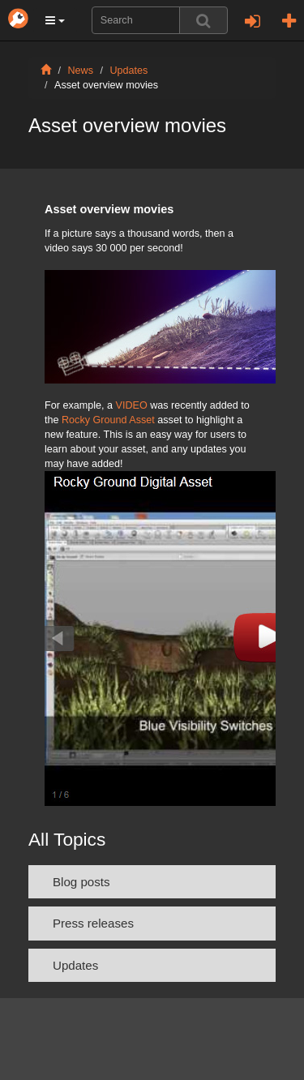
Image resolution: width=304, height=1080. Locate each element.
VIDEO (133, 405)
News (81, 70)
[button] (55, 20)
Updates (129, 70)
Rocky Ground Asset (109, 420)
